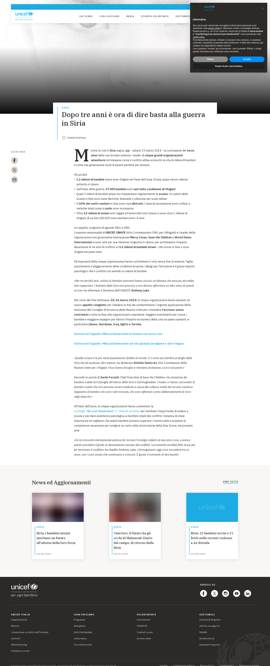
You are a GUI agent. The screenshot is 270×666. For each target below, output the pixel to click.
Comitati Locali (145, 628)
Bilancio (15, 622)
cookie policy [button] (199, 37)
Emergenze (79, 622)
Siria (65, 108)
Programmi (79, 615)
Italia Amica (80, 634)
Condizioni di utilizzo (184, 661)
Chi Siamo (86, 16)
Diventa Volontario (155, 16)
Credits (164, 661)
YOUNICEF (142, 622)
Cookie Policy (227, 661)
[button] (263, 8)
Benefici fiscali (206, 634)
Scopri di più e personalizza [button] (228, 66)
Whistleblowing (19, 640)
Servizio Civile (144, 634)
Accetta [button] (247, 59)
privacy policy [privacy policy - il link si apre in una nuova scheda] (214, 28)
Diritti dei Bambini (83, 628)
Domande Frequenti (209, 640)
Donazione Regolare (210, 615)
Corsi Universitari (83, 640)
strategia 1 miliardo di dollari (107, 411)
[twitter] (14, 171)
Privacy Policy (207, 661)
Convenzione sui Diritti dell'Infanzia (29, 628)
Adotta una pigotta (209, 622)
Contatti (15, 634)
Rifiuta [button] (210, 59)
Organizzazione (19, 615)
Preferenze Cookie (249, 661)
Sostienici (183, 16)
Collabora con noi (20, 646)
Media (130, 16)
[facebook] (14, 161)
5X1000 (203, 628)
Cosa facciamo (110, 16)
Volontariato (143, 615)
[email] (14, 180)
